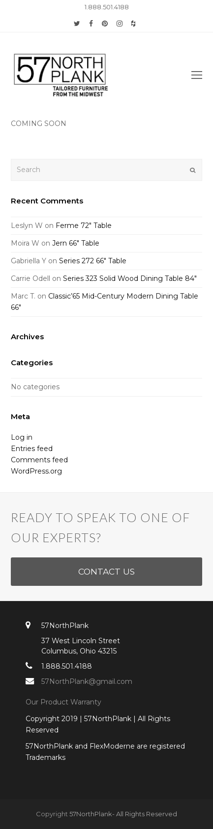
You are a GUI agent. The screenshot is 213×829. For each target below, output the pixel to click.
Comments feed (39, 459)
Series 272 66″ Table (92, 260)
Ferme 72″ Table (84, 225)
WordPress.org (36, 471)
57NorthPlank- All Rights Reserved (123, 814)
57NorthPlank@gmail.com (86, 681)
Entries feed (32, 448)
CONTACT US (106, 571)
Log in (21, 437)
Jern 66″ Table (75, 243)
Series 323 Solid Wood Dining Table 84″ (130, 278)
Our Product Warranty (64, 702)
